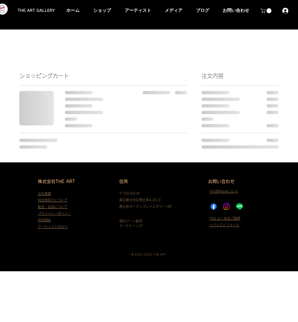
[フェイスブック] (213, 206)
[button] (266, 10)
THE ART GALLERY (36, 10)
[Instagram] (226, 206)
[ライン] (239, 206)
